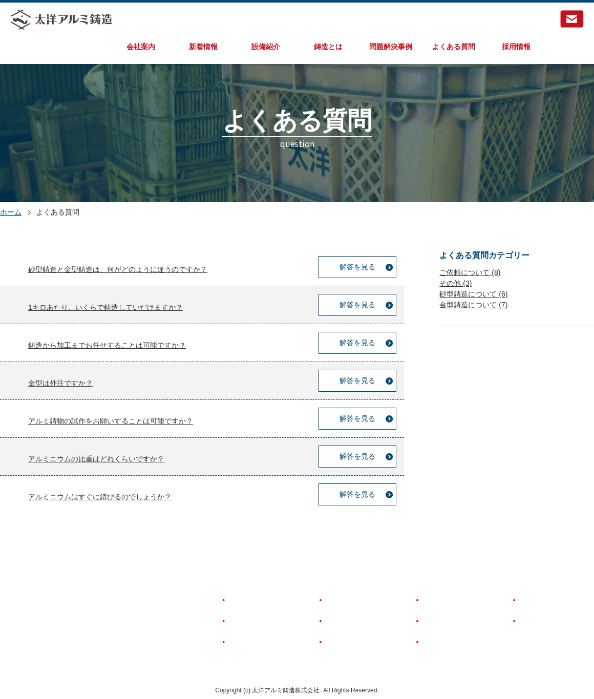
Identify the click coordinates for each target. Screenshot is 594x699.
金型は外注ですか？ (60, 383)
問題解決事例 (390, 47)
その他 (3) (455, 283)
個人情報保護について (456, 642)
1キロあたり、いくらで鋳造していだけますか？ (105, 307)
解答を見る (357, 267)
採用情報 (516, 47)
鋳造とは (328, 47)
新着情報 (203, 47)
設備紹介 (265, 47)
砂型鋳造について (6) (473, 294)
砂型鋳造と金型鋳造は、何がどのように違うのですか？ (117, 269)
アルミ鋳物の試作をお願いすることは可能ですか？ (110, 421)
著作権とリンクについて (459, 621)
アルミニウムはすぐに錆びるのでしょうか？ (100, 497)
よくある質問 (453, 47)
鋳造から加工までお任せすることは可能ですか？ (107, 345)
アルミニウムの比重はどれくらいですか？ (96, 459)
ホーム (11, 212)
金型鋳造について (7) (473, 305)
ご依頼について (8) (469, 272)
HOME (237, 600)
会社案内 (140, 47)
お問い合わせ (539, 621)
